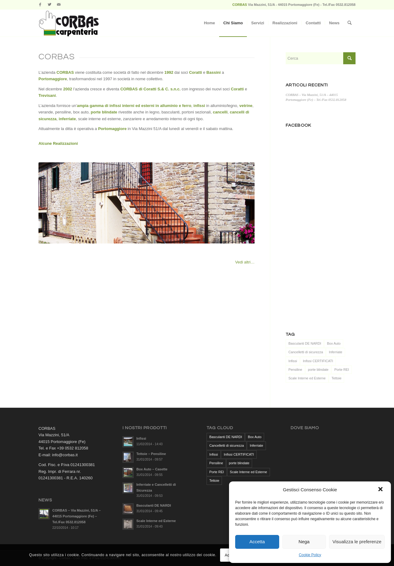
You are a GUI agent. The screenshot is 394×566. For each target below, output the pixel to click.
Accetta (257, 541)
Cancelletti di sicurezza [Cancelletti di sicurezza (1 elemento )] (305, 352)
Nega (304, 541)
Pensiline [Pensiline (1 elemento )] (295, 369)
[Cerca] (350, 23)
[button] (381, 489)
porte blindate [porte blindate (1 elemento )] (318, 369)
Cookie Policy (310, 555)
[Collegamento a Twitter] (49, 4)
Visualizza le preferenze (356, 541)
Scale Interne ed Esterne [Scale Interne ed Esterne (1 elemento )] (307, 378)
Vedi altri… (245, 262)
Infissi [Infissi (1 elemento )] (292, 361)
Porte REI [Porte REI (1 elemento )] (341, 369)
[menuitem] (209, 23)
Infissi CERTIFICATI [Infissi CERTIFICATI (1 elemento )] (318, 361)
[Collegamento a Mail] (58, 4)
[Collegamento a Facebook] (40, 4)
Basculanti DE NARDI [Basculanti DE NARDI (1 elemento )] (304, 343)
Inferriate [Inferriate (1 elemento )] (335, 352)
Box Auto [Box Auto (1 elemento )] (333, 343)
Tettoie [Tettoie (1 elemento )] (336, 378)
